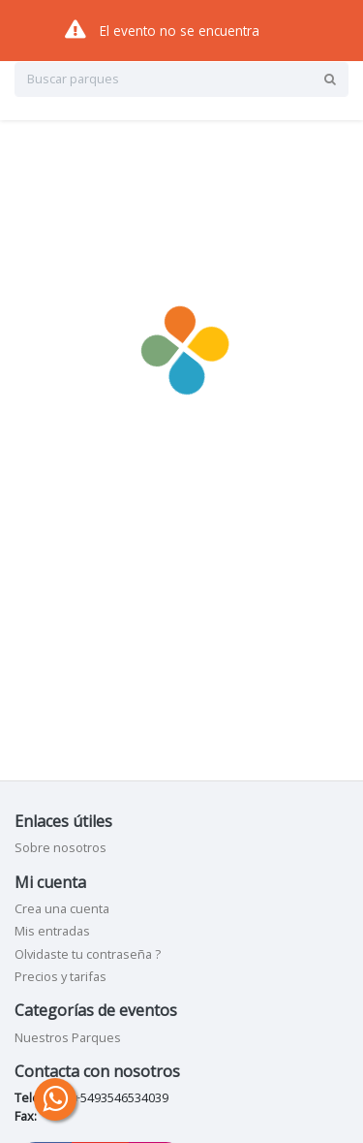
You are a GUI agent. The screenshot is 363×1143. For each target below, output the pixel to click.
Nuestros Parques (68, 1037)
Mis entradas (52, 930)
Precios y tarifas (60, 976)
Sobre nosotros (60, 847)
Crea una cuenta (62, 908)
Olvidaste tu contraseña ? (88, 954)
